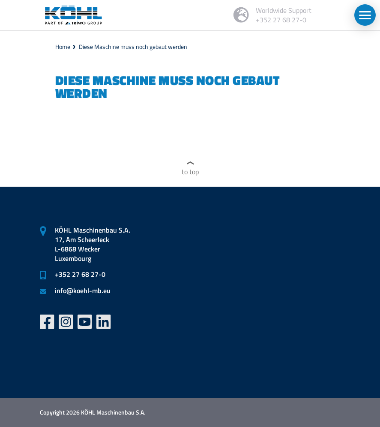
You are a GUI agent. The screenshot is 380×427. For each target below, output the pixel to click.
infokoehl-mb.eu (83, 290)
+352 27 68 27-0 (80, 274)
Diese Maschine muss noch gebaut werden (133, 46)
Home (62, 46)
